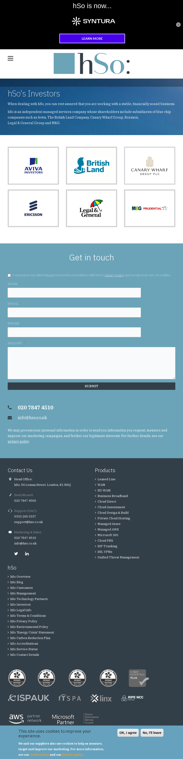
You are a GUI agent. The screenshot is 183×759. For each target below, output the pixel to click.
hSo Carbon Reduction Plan (30, 638)
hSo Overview (20, 577)
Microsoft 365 (108, 535)
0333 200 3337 (25, 516)
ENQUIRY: (16, 343)
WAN (101, 485)
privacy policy (114, 275)
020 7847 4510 (25, 538)
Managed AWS (108, 529)
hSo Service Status (24, 649)
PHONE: (14, 323)
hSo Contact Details (24, 655)
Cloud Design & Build (113, 513)
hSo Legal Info (20, 610)
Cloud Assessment (111, 507)
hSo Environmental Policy (29, 627)
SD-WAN (104, 490)
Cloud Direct (107, 502)
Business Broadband (113, 496)
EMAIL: (14, 304)
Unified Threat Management (118, 557)
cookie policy (39, 754)
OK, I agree (128, 733)
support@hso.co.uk (28, 522)
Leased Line (106, 479)
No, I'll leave (152, 733)
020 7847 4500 (25, 501)
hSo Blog (16, 582)
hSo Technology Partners (29, 599)
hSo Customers (21, 588)
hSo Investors (20, 605)
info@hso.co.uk (32, 417)
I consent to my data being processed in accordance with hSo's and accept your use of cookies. (92, 275)
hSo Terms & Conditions (28, 616)
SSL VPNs (105, 552)
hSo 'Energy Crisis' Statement (32, 632)
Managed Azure (109, 524)
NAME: (14, 284)
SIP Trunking (107, 546)
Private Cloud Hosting (114, 518)
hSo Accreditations (24, 644)
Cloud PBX (105, 541)
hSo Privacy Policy (23, 621)
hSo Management (23, 593)
